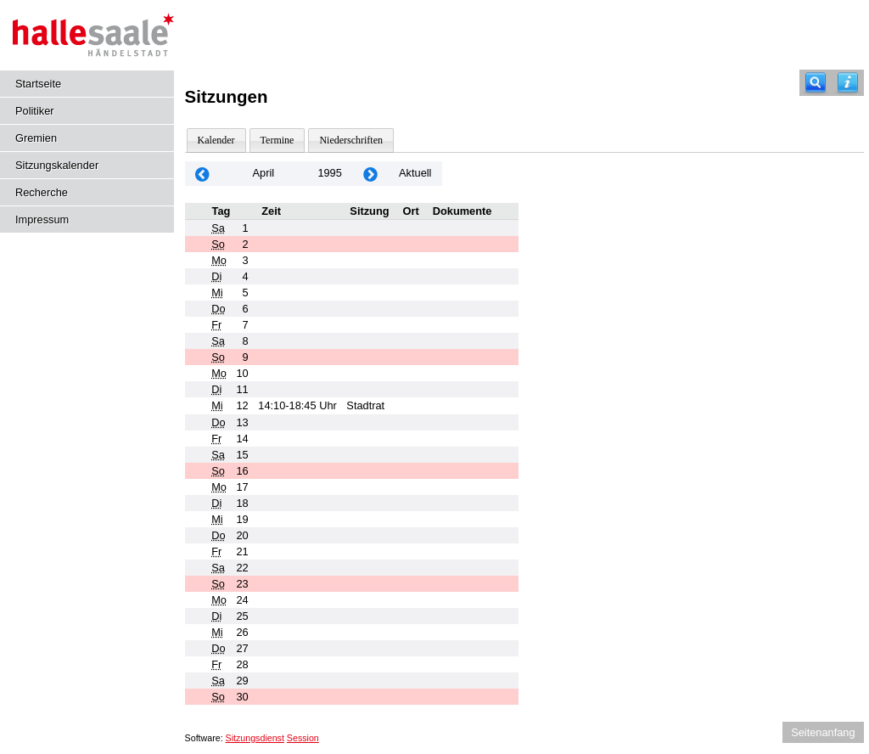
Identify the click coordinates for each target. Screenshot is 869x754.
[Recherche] (815, 83)
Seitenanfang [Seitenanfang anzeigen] (823, 732)
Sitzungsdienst (255, 738)
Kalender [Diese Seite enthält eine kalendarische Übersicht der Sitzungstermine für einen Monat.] (216, 140)
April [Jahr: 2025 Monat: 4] (264, 172)
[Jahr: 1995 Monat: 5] (371, 173)
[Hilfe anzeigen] (848, 83)
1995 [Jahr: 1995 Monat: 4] (329, 172)
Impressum (42, 219)
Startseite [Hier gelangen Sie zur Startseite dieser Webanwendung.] (38, 83)
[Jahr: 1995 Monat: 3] (203, 173)
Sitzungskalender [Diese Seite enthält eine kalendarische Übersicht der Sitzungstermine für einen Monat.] (56, 165)
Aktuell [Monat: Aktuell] (415, 172)
